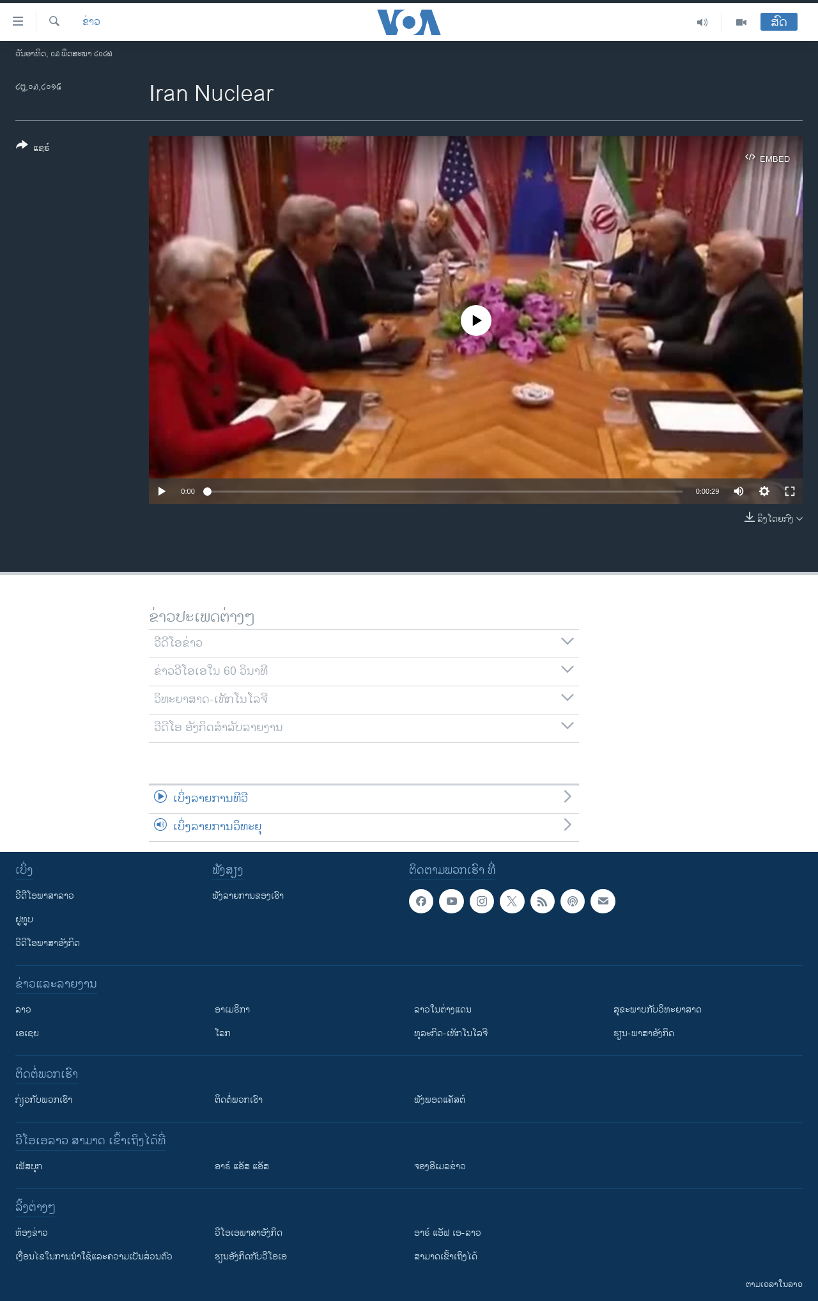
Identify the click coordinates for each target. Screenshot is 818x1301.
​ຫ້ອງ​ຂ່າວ (31, 1233)
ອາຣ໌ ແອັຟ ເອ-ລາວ (447, 1233)
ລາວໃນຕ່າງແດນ (443, 1009)
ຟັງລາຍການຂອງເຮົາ (248, 896)
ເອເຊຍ (27, 1033)
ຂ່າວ (91, 22)
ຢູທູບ (24, 919)
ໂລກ (223, 1033)
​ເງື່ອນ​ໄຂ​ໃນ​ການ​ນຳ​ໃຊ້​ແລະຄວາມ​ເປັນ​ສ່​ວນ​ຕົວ (94, 1256)
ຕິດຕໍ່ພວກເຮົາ (239, 1100)
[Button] (33, 149)
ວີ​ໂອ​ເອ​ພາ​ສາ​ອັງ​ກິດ (248, 1233)
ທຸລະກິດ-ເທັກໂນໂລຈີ (451, 1033)
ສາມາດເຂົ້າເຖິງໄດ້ (445, 1256)
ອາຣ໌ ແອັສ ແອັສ (242, 1166)
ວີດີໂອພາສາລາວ (44, 896)
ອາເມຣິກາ (232, 1009)
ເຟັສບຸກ (28, 1166)
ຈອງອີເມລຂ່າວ (440, 1166)
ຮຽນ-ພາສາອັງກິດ (644, 1033)
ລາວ (23, 1009)
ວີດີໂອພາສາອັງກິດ (47, 943)
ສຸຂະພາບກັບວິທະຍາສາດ (658, 1009)
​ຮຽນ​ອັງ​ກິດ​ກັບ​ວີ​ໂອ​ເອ (251, 1256)
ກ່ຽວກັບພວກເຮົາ (43, 1100)
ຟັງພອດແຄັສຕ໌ (439, 1100)
